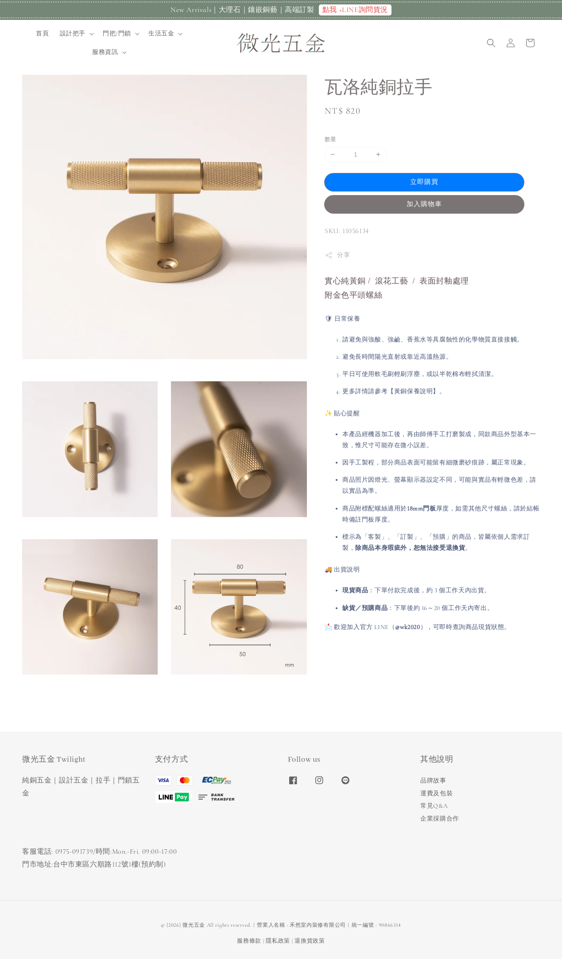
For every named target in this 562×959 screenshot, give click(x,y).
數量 (331, 139)
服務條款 (249, 940)
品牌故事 (433, 780)
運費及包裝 (436, 793)
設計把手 (72, 33)
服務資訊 (105, 52)
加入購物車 (424, 204)
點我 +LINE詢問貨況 (355, 9)
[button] (491, 43)
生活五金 (161, 33)
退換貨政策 (310, 940)
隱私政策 (278, 940)
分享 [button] (337, 255)
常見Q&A (434, 805)
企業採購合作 (439, 818)
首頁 (42, 33)
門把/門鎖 (117, 33)
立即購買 (424, 182)
